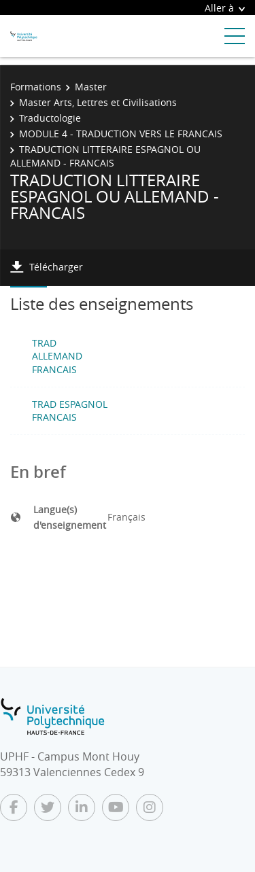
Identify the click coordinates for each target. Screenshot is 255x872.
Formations (35, 86)
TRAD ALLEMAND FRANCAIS (57, 356)
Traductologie (50, 117)
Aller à (225, 7)
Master (91, 86)
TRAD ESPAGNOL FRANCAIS (69, 411)
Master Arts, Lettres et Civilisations (98, 102)
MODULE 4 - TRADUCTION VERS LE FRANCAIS (120, 133)
